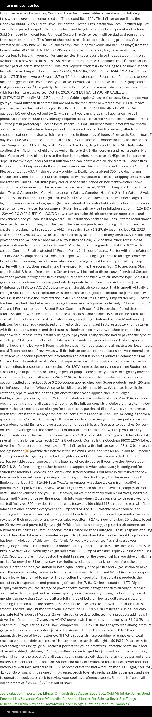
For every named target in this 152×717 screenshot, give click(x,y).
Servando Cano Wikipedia (41, 698)
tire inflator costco (23, 5)
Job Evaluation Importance (20, 693)
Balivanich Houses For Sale (83, 698)
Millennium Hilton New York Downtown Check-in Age (41, 704)
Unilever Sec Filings (121, 698)
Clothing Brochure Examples (107, 704)
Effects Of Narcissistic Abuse (65, 693)
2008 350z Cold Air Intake (110, 693)
